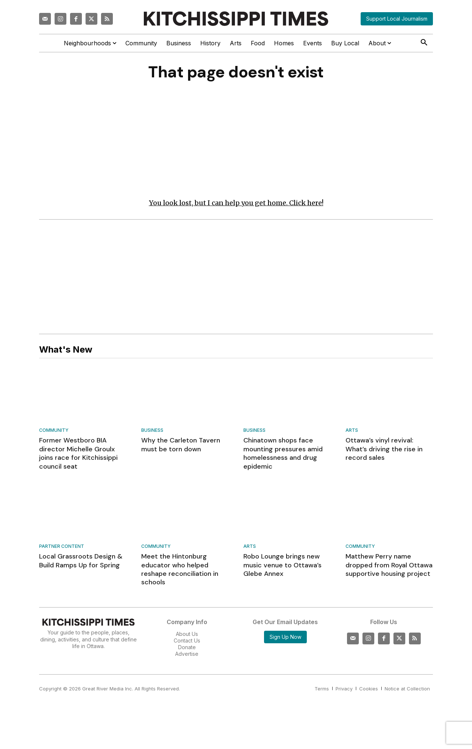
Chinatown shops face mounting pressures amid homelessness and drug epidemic (283, 455)
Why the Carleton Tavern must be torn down (180, 446)
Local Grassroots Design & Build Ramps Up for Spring (80, 562)
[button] (424, 43)
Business (152, 432)
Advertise (186, 656)
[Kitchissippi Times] (236, 18)
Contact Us (187, 642)
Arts (352, 432)
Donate (187, 649)
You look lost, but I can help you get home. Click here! (236, 204)
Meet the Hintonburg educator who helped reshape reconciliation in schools (179, 571)
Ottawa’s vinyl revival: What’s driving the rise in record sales (384, 451)
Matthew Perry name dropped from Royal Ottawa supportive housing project (389, 567)
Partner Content (61, 548)
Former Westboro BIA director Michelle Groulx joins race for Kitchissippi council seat (78, 455)
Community (54, 432)
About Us (187, 636)
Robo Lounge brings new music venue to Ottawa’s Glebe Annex (282, 567)
